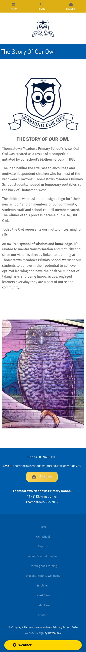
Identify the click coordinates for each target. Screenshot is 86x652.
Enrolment (43, 585)
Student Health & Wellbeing (43, 575)
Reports (43, 546)
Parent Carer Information (43, 556)
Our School (43, 536)
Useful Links (43, 605)
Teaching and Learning (43, 566)
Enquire (45, 476)
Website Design (34, 633)
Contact (43, 615)
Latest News (43, 595)
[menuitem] (43, 527)
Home (43, 526)
